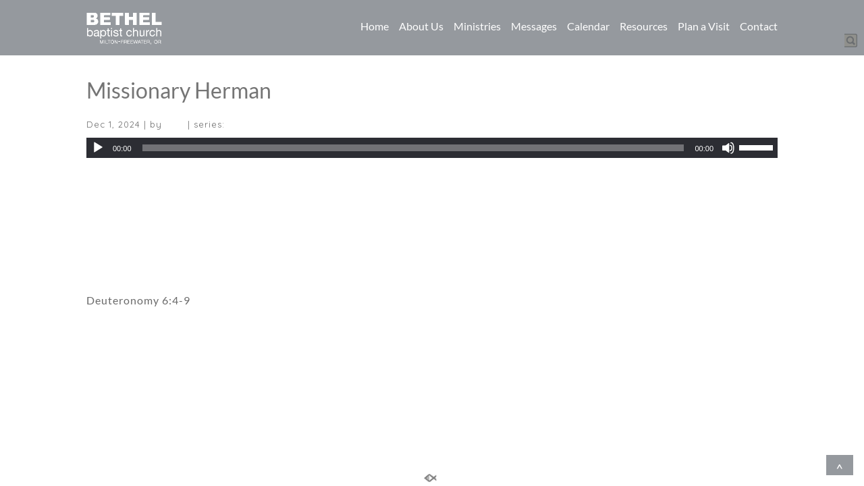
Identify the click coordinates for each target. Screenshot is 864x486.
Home (374, 26)
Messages (534, 26)
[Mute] (728, 148)
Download (110, 183)
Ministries (477, 26)
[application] (432, 148)
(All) (174, 124)
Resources (644, 26)
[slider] (413, 147)
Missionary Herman (178, 90)
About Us (421, 26)
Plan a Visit (704, 26)
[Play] (98, 148)
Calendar (588, 26)
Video (101, 232)
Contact (759, 26)
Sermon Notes (123, 262)
